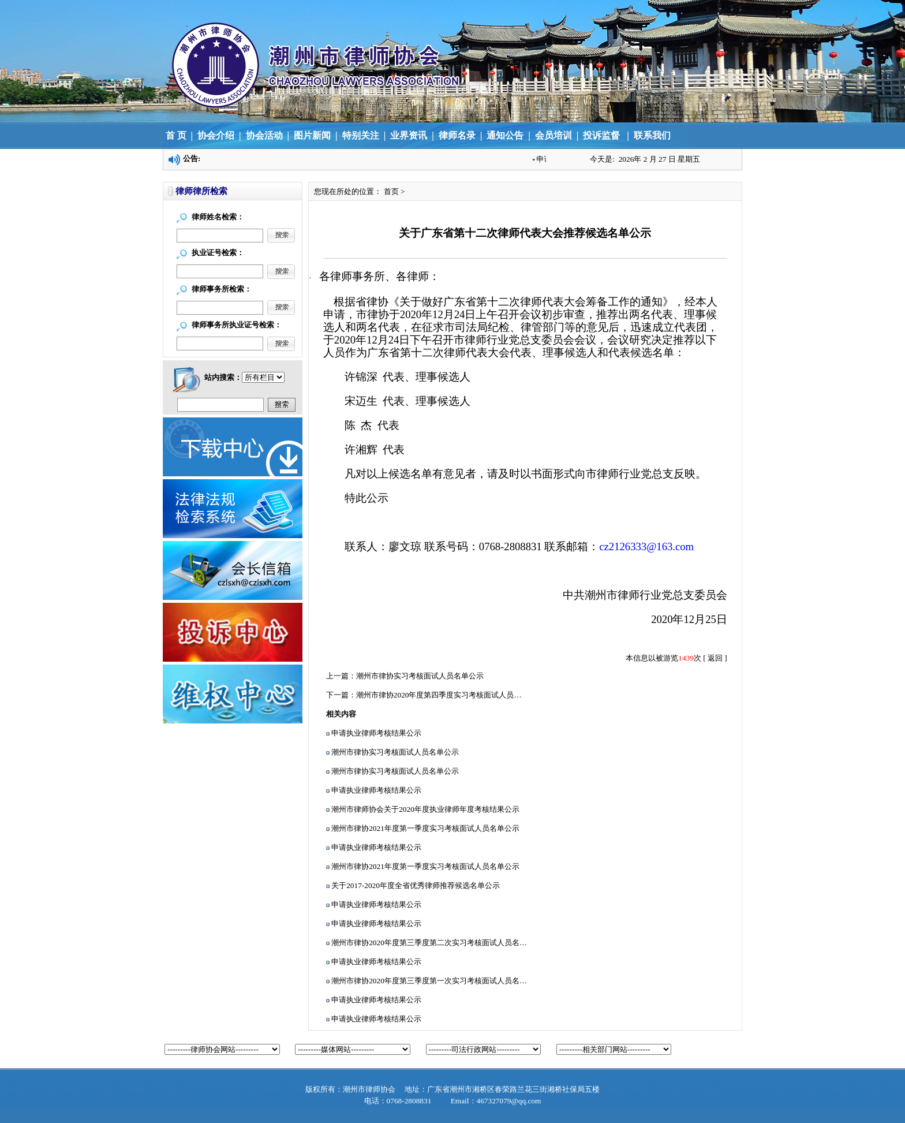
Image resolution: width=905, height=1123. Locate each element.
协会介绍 (215, 135)
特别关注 (360, 135)
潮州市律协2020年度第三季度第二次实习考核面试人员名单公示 (436, 942)
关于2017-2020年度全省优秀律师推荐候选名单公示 (415, 885)
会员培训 (553, 135)
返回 (715, 658)
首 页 (176, 135)
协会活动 (264, 135)
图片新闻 (312, 135)
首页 (391, 191)
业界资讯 (409, 135)
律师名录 (457, 135)
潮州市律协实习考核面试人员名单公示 (420, 675)
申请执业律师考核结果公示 (376, 733)
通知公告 (505, 135)
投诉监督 (600, 135)
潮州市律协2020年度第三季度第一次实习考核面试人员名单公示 (436, 980)
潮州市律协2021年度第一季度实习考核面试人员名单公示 (425, 828)
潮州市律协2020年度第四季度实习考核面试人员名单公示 (450, 695)
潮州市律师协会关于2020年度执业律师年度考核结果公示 (425, 809)
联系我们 (652, 135)
